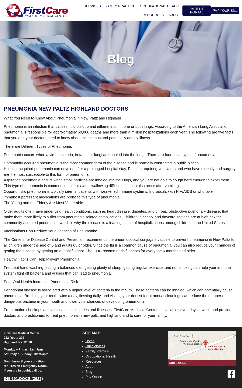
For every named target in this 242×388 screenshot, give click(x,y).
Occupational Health (160, 6)
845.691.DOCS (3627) (23, 378)
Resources (153, 15)
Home (90, 341)
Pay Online (93, 377)
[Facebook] (231, 373)
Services (92, 6)
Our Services (95, 346)
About (174, 15)
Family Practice (120, 6)
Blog (88, 372)
